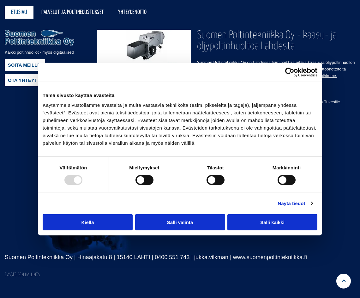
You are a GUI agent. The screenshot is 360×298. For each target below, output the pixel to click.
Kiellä (87, 222)
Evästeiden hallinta (22, 274)
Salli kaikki (272, 222)
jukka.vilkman (211, 257)
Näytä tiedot (291, 203)
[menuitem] (20, 12)
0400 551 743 (172, 257)
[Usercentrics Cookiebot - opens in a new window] (289, 72)
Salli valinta (180, 222)
